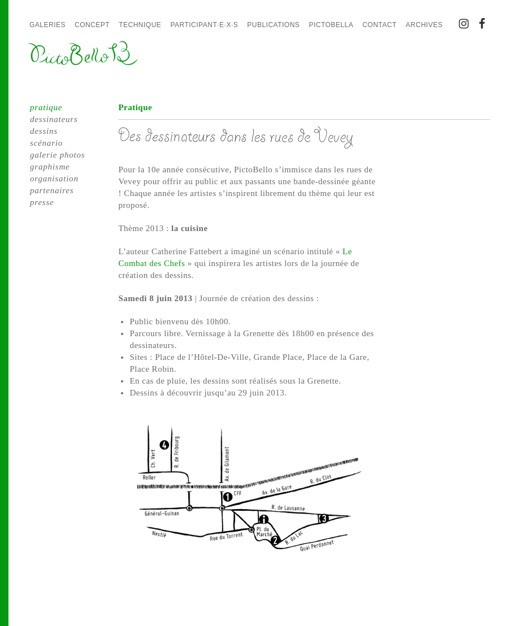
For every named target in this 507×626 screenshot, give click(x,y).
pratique (46, 107)
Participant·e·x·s (204, 25)
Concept (92, 25)
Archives (424, 25)
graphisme (50, 166)
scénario (46, 142)
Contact (379, 25)
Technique (140, 25)
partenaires (51, 190)
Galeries (47, 25)
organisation (54, 178)
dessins (44, 131)
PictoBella (331, 25)
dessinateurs (54, 119)
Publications (273, 25)
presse (42, 202)
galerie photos (57, 154)
